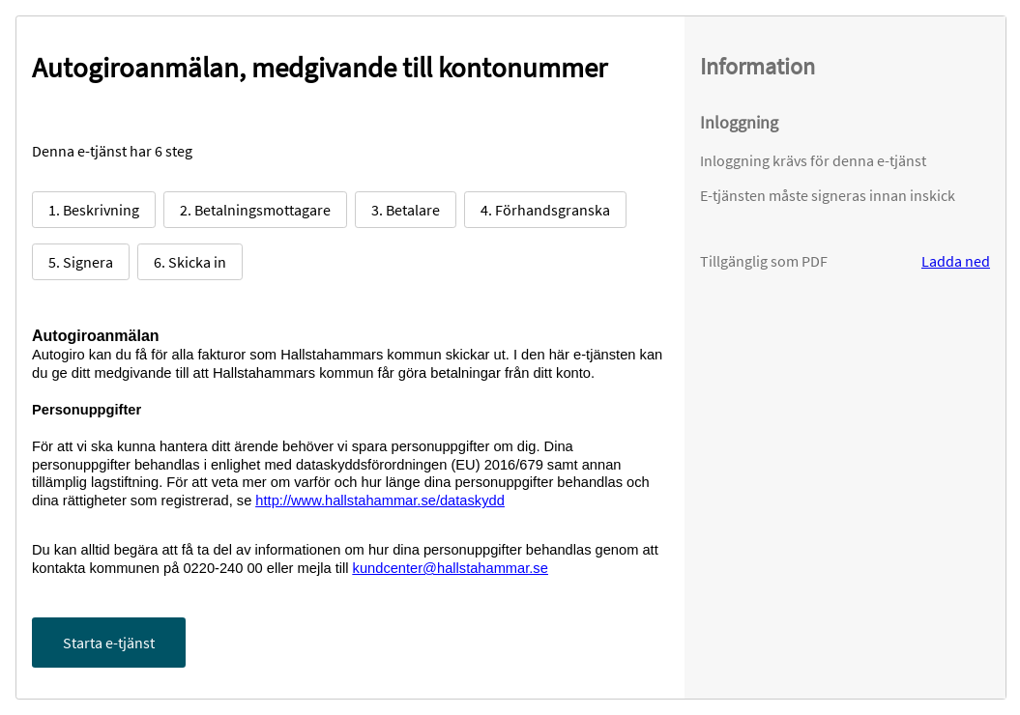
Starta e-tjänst (109, 642)
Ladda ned (955, 261)
